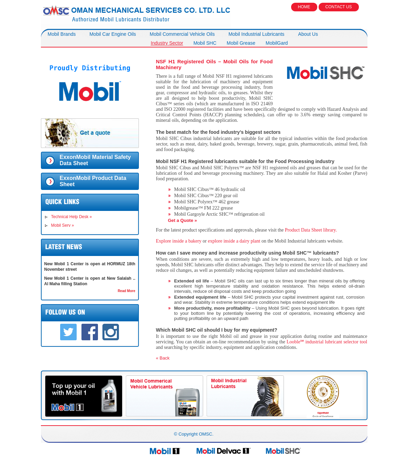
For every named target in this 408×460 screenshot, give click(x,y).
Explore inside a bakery (179, 241)
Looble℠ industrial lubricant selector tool (327, 341)
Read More (126, 291)
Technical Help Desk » (71, 216)
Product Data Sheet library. (311, 230)
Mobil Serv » (62, 225)
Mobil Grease (241, 43)
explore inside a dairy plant (234, 241)
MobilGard (277, 43)
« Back (163, 358)
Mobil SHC (205, 43)
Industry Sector (167, 43)
